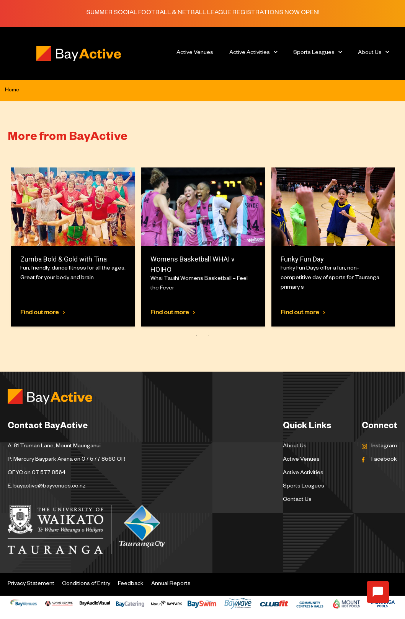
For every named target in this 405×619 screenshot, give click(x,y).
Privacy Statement (31, 584)
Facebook (384, 460)
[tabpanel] (73, 247)
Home (12, 90)
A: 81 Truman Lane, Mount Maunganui (54, 447)
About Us (370, 53)
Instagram (384, 447)
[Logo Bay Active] (78, 53)
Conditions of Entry (86, 584)
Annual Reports (171, 584)
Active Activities (249, 53)
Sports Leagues (314, 53)
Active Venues (194, 53)
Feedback (131, 584)
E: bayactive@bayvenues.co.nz (47, 487)
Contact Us (297, 500)
